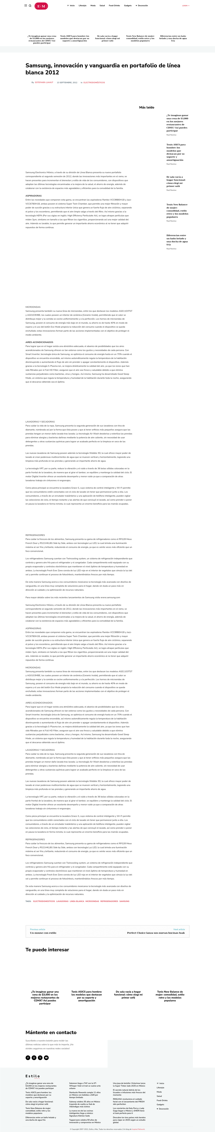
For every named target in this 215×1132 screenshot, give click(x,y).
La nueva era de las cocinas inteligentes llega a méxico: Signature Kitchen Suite (81, 1113)
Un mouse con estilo (43, 933)
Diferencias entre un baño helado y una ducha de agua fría (173, 38)
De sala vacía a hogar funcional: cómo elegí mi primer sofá (107, 38)
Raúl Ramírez (171, 135)
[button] (30, 5)
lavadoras (62, 901)
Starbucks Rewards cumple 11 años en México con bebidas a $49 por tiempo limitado (85, 1095)
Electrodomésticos (94, 83)
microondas (92, 901)
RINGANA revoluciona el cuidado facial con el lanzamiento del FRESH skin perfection (129, 1101)
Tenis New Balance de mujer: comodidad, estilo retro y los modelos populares (140, 38)
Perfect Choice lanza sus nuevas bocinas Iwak (156, 933)
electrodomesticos (44, 901)
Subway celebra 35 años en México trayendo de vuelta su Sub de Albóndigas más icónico (84, 1104)
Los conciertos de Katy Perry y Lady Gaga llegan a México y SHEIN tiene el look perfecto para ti (129, 1111)
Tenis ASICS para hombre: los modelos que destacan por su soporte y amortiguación (74, 38)
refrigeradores (109, 901)
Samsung (124, 901)
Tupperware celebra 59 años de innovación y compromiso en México (85, 1121)
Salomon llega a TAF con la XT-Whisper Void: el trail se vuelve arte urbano (85, 1086)
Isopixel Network (138, 1129)
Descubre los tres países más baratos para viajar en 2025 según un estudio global (129, 1120)
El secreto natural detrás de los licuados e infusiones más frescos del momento (129, 1092)
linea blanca (77, 901)
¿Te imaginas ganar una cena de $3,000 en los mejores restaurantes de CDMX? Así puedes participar (42, 39)
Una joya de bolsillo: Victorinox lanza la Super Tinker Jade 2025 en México (129, 1084)
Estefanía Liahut (44, 82)
